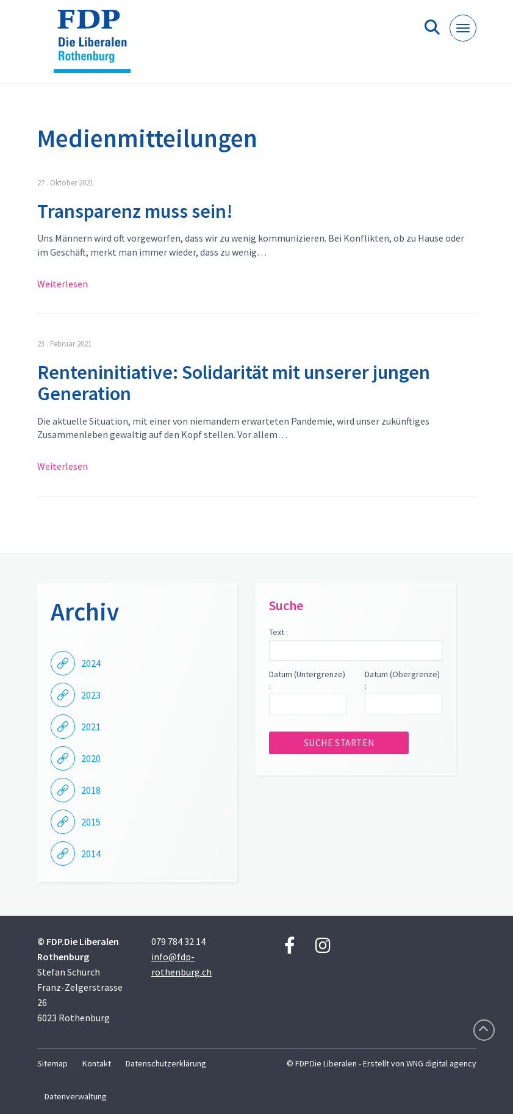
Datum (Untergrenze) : (307, 680)
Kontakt (96, 1063)
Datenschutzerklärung (166, 1063)
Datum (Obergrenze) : (402, 680)
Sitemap (52, 1063)
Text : (278, 632)
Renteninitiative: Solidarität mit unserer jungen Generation (233, 383)
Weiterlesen (62, 284)
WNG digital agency (441, 1063)
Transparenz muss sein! (135, 211)
